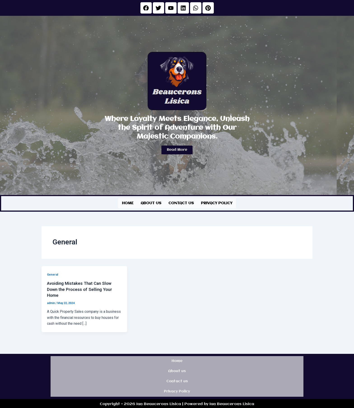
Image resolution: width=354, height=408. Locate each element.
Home (127, 203)
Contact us (181, 203)
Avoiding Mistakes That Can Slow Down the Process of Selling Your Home (81, 288)
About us (151, 203)
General (53, 273)
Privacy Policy (216, 203)
